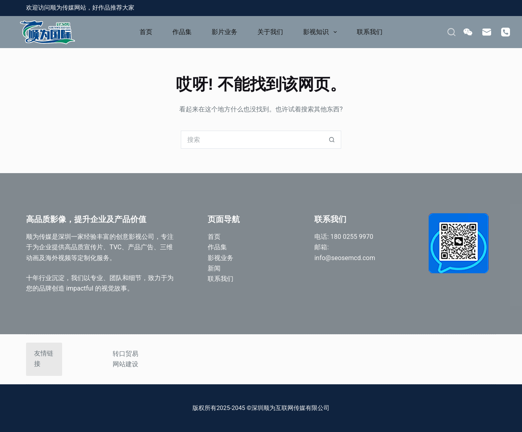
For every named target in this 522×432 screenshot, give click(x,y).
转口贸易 (125, 353)
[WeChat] (467, 32)
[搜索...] (252, 140)
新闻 (214, 268)
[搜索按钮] (332, 140)
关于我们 (270, 31)
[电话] (505, 32)
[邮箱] (486, 32)
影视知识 (321, 32)
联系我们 (369, 31)
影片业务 (224, 31)
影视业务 (220, 258)
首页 (146, 31)
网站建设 (125, 364)
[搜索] (451, 32)
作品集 (182, 31)
